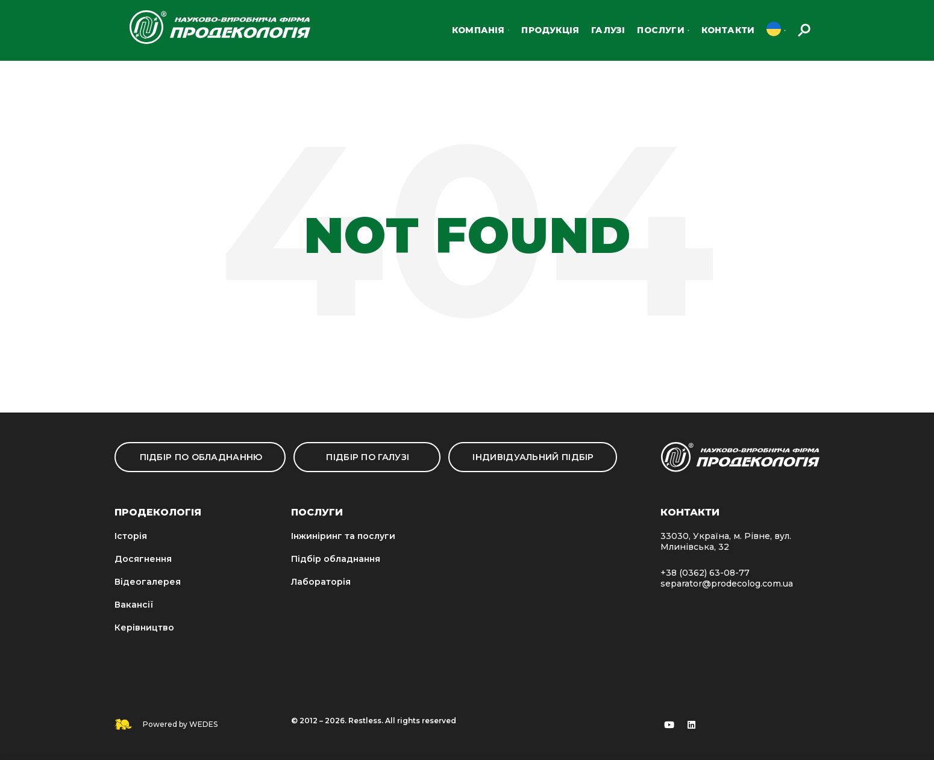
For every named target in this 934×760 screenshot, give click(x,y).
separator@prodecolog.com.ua (726, 583)
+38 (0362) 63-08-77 (705, 572)
